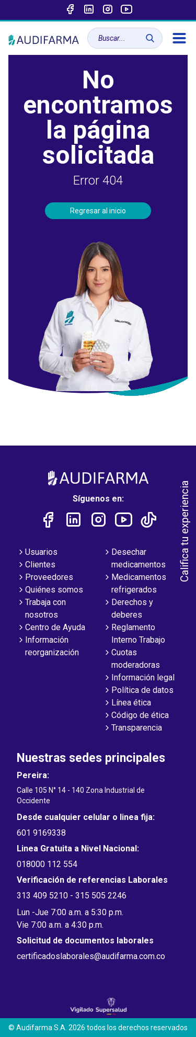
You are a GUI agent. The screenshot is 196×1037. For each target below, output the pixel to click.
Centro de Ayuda (51, 628)
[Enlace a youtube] (126, 10)
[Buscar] (150, 38)
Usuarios (37, 553)
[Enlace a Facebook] (70, 10)
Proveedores (45, 578)
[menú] (179, 38)
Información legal (139, 678)
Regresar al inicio (98, 211)
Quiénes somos (50, 590)
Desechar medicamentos (134, 559)
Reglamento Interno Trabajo (134, 634)
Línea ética (127, 703)
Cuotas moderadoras (131, 659)
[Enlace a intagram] (107, 10)
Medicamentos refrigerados (134, 584)
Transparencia (132, 728)
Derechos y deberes (128, 609)
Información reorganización (48, 647)
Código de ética (136, 716)
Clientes (36, 565)
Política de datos (138, 691)
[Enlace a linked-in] (89, 10)
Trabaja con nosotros (41, 609)
